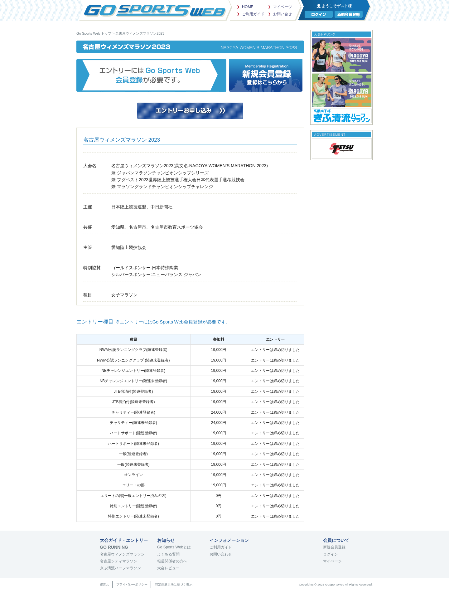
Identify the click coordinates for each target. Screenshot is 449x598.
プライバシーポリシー (131, 584)
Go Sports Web (154, 9)
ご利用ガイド (253, 14)
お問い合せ (282, 14)
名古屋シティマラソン (118, 561)
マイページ (282, 7)
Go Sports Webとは (174, 547)
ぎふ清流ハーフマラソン (120, 568)
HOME (247, 7)
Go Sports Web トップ (93, 33)
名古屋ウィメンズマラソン (122, 554)
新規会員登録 (334, 547)
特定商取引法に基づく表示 (173, 584)
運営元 (104, 584)
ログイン (330, 554)
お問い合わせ (221, 554)
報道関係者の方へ (172, 561)
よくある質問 (168, 554)
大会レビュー (168, 568)
